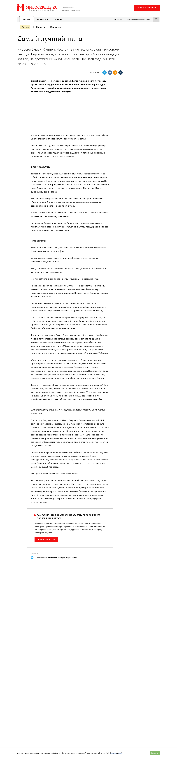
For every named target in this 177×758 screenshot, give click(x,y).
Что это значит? (116, 753)
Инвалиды (34, 553)
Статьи (25, 27)
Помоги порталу (147, 7)
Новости (40, 27)
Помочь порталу (46, 539)
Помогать (42, 19)
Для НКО (59, 19)
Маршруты (55, 27)
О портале (118, 19)
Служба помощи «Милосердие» (138, 19)
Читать (26, 19)
